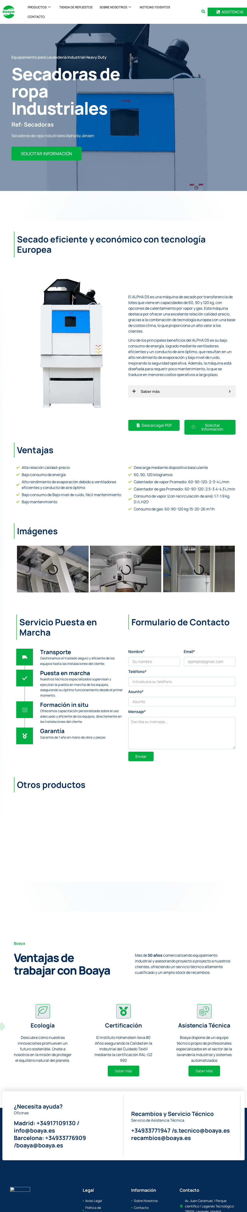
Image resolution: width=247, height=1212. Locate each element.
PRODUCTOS (39, 7)
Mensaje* (137, 711)
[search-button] (203, 11)
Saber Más (204, 1070)
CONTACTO (36, 17)
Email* (189, 651)
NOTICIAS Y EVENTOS (155, 7)
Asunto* (136, 691)
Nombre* (136, 651)
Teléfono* (137, 671)
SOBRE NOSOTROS (115, 7)
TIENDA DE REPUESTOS (75, 7)
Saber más (123, 1070)
